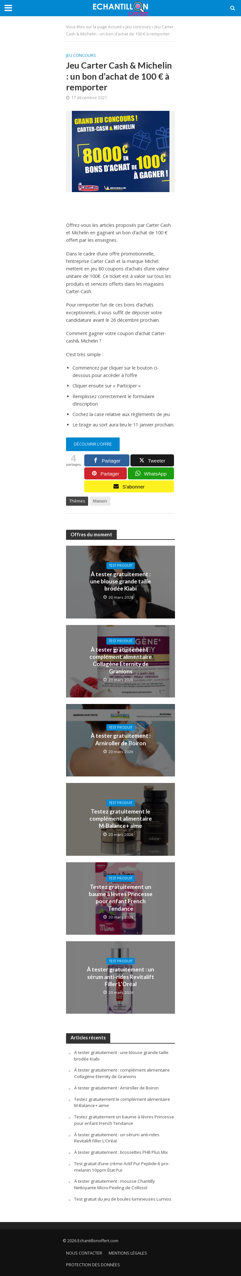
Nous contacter (84, 1253)
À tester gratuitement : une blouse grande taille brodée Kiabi (120, 581)
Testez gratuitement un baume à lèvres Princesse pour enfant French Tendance (121, 897)
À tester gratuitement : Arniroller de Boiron (121, 739)
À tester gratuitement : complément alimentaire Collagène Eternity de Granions (120, 660)
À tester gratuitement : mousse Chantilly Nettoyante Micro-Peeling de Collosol (114, 1184)
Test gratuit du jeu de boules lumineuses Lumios (122, 1199)
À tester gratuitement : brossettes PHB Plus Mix (121, 1152)
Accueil (115, 27)
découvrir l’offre (93, 444)
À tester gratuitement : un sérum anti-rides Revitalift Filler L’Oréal (120, 976)
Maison (100, 501)
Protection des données (93, 1265)
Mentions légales (128, 1253)
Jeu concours (138, 27)
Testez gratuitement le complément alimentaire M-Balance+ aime (120, 818)
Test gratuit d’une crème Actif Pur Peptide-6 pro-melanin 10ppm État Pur (121, 1167)
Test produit (120, 565)
